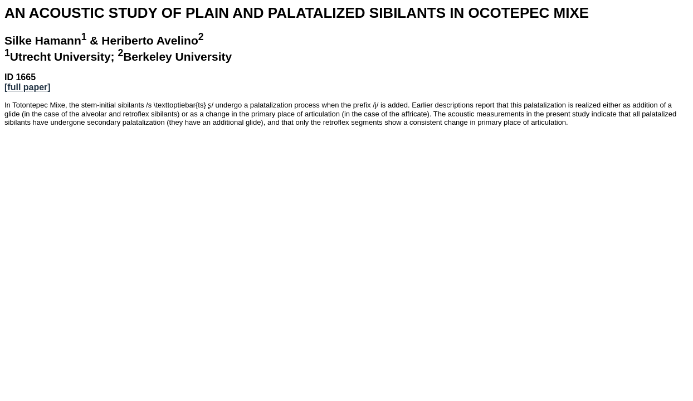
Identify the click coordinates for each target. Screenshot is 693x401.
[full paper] (27, 87)
